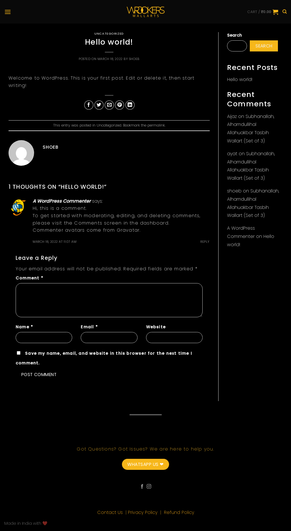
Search (234, 35)
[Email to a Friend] (109, 105)
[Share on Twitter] (99, 105)
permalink (156, 125)
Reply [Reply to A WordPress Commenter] (205, 241)
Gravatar (128, 230)
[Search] (284, 11)
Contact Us (110, 512)
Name (24, 327)
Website (156, 327)
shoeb (134, 59)
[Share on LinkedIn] (130, 105)
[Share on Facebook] (88, 105)
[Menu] (7, 12)
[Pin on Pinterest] (119, 105)
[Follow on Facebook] (142, 486)
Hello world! (240, 79)
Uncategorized (109, 33)
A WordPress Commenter (62, 201)
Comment (29, 278)
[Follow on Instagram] (149, 486)
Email (89, 327)
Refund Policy (179, 512)
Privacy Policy (143, 512)
